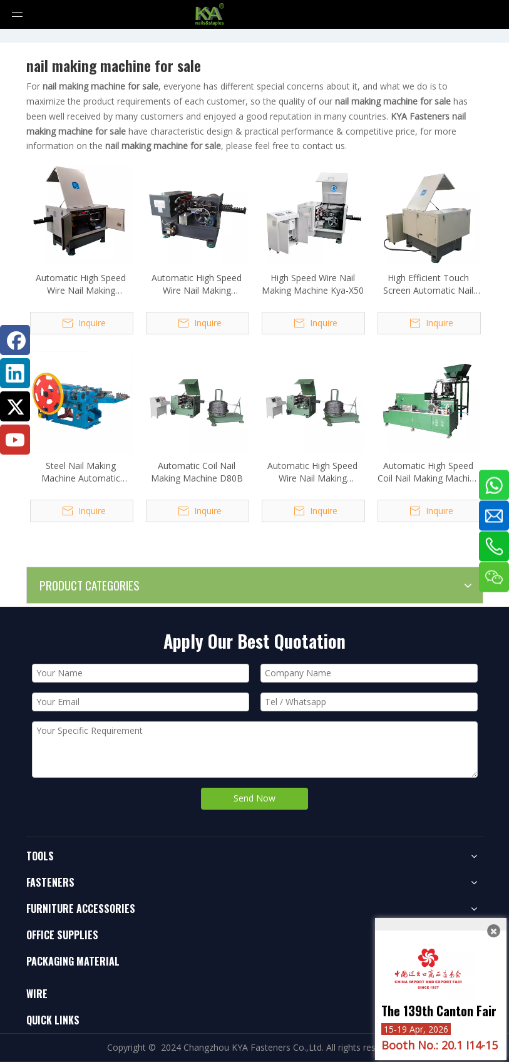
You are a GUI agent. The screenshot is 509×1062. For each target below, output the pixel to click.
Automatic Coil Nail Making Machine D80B (197, 472)
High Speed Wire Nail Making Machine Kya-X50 (313, 284)
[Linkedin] (15, 373)
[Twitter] (15, 406)
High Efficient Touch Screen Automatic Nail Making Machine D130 (428, 284)
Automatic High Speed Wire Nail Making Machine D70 (81, 284)
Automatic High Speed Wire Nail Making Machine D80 (312, 472)
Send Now (254, 798)
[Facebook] (15, 340)
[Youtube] (15, 440)
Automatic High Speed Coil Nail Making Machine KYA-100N (429, 472)
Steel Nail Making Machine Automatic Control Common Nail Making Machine (80, 472)
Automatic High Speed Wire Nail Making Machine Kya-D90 (197, 284)
